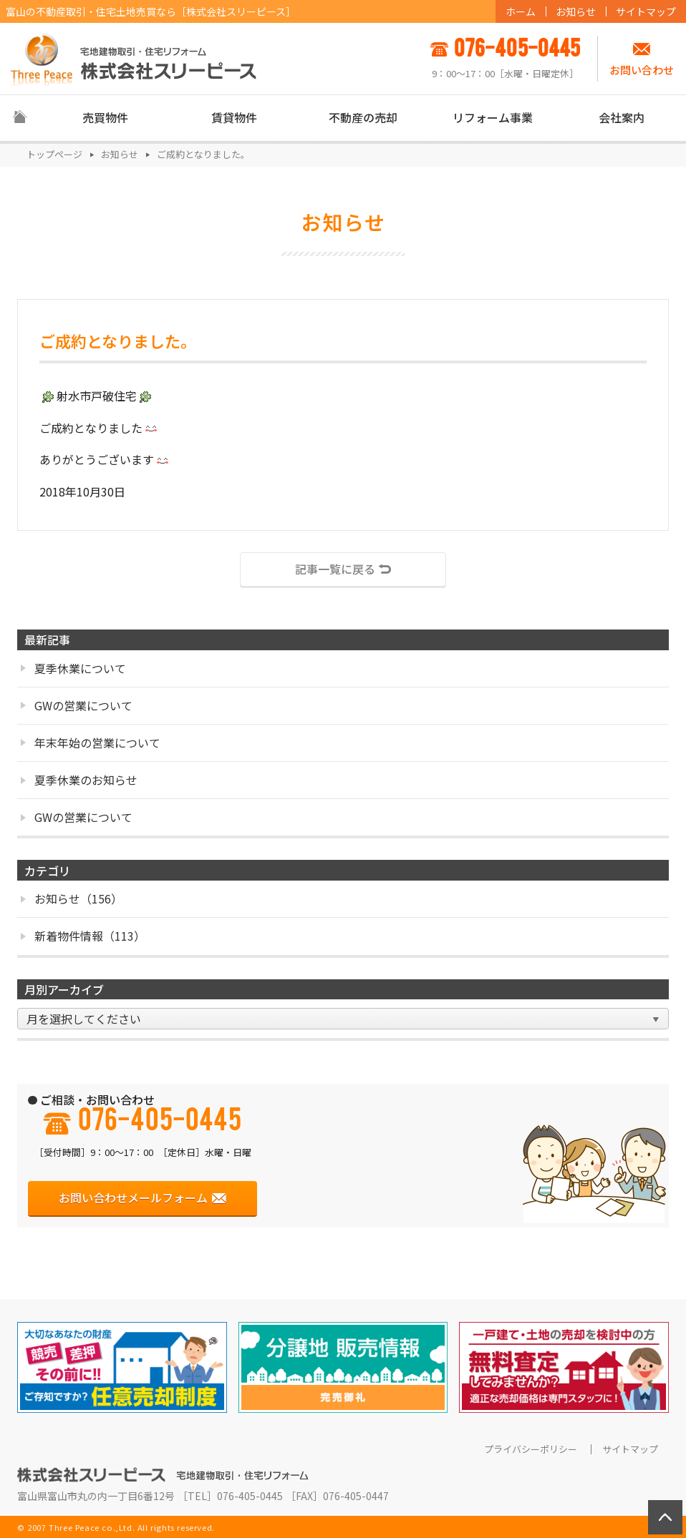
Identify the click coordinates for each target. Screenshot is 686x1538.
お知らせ (576, 11)
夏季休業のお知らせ (79, 779)
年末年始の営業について (90, 742)
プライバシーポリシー (530, 1449)
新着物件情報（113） (83, 935)
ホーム (521, 11)
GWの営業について (76, 705)
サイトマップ (646, 11)
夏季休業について (73, 668)
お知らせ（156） (71, 898)
